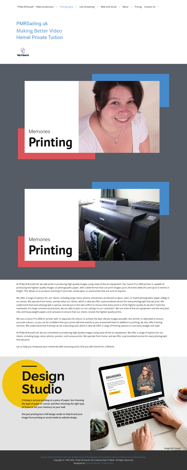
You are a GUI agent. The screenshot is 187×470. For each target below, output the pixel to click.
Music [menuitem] (126, 6)
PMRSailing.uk (32, 23)
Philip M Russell (92, 463)
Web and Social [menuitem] (108, 6)
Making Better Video (39, 30)
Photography (92, 457)
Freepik (177, 448)
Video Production (63, 457)
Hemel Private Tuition (39, 37)
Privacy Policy (107, 463)
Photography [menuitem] (66, 6)
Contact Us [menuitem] (149, 6)
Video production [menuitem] (45, 6)
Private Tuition (47, 457)
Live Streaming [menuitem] (87, 6)
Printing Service (127, 457)
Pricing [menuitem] (138, 6)
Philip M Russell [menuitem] (25, 6)
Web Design (79, 457)
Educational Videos (108, 457)
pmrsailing (141, 457)
